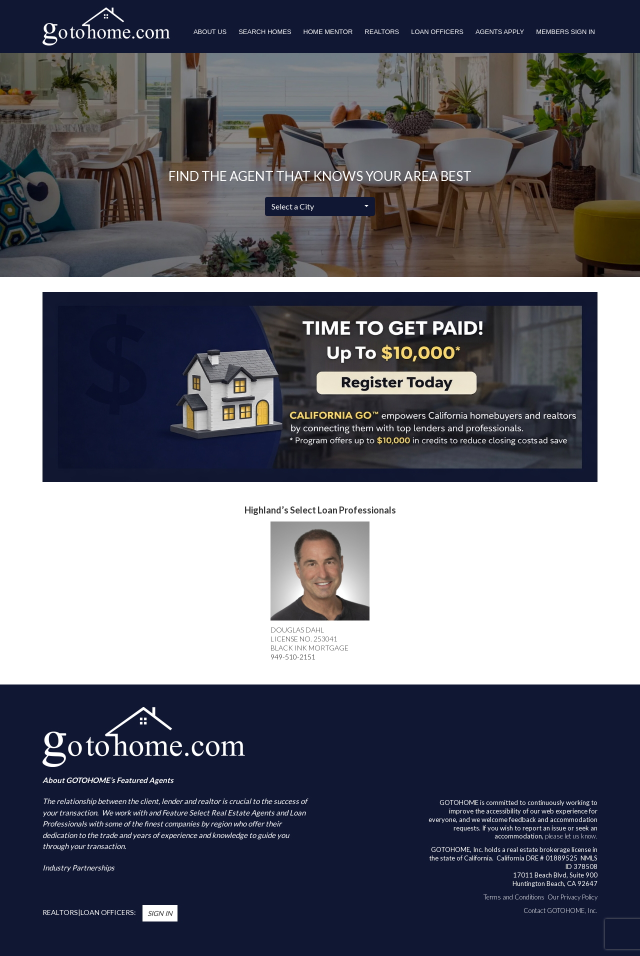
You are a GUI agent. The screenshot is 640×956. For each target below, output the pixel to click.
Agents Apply (500, 32)
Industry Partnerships (78, 867)
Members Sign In (565, 32)
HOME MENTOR (328, 32)
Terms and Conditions (514, 897)
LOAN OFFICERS (437, 32)
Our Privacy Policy (573, 897)
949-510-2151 (293, 656)
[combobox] (320, 206)
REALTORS (381, 32)
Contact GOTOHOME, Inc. (561, 910)
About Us (210, 32)
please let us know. (571, 836)
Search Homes (264, 32)
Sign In (160, 913)
